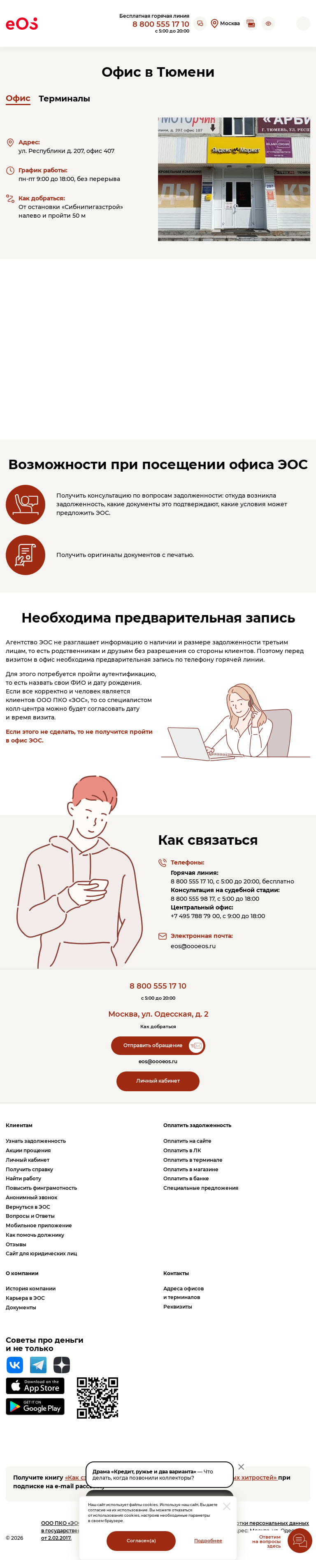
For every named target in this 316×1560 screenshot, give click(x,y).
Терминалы (64, 98)
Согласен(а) (141, 1541)
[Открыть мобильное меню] (303, 23)
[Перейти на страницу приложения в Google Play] (35, 1406)
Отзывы (16, 1244)
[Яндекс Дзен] (62, 1365)
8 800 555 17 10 (160, 24)
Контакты (176, 1273)
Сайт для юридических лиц (41, 1253)
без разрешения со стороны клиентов (194, 651)
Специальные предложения (200, 1188)
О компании (22, 1273)
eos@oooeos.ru (193, 946)
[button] (268, 23)
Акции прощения (28, 1150)
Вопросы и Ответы (30, 1216)
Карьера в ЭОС (25, 1298)
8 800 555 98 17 (192, 898)
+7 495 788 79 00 (195, 916)
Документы (21, 1307)
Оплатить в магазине (190, 1169)
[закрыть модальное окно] (226, 1506)
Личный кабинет (158, 1081)
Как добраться (158, 1026)
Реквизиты (177, 1307)
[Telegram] (38, 1365)
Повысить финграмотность (41, 1188)
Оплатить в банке (186, 1178)
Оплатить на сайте (187, 1141)
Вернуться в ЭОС (28, 1207)
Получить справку (29, 1169)
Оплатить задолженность (197, 1125)
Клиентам (19, 1125)
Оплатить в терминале (193, 1160)
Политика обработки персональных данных (251, 1523)
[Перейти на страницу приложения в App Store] (35, 1385)
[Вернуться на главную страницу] (22, 23)
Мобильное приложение (39, 1225)
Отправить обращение (153, 1045)
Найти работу (23, 1178)
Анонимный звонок (31, 1197)
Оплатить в (182, 1150)
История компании (31, 1288)
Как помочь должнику (35, 1235)
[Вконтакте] (15, 1365)
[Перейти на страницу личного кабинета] (286, 23)
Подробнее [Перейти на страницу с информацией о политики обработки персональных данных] (208, 1541)
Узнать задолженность (36, 1141)
